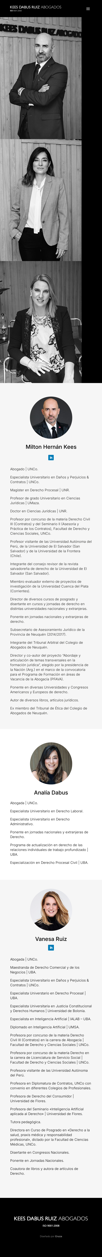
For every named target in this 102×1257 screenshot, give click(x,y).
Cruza (58, 1236)
